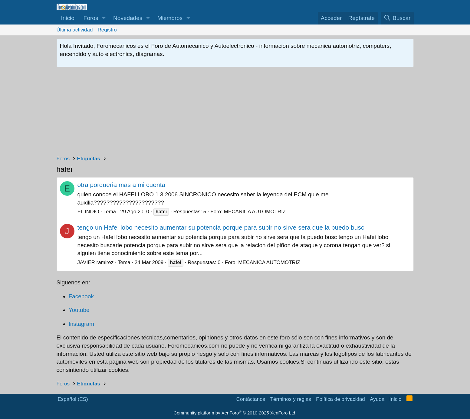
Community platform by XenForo (234, 412)
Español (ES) (73, 399)
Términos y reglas (290, 399)
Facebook (81, 296)
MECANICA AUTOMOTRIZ (255, 211)
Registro (107, 30)
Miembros (169, 18)
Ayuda (377, 399)
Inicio (67, 18)
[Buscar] (397, 18)
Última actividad (75, 30)
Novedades (127, 18)
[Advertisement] (235, 112)
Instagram (81, 324)
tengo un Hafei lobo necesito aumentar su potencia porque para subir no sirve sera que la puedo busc (220, 227)
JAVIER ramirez (95, 262)
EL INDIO (88, 211)
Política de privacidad (340, 399)
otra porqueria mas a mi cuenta (121, 184)
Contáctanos (250, 399)
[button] (104, 18)
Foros (91, 18)
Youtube (79, 310)
